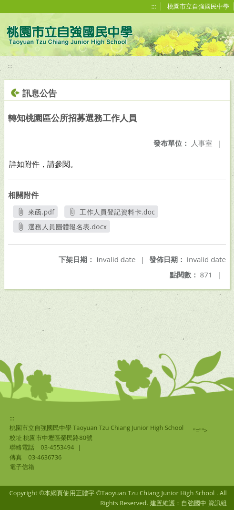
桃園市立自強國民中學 (198, 6)
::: (154, 6)
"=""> (200, 430)
